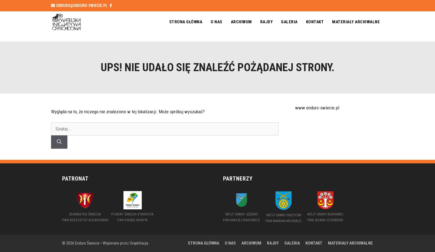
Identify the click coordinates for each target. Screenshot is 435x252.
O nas (216, 21)
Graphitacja (139, 243)
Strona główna (186, 21)
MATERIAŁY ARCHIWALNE (356, 21)
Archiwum (241, 21)
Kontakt (315, 21)
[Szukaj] (59, 142)
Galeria (289, 21)
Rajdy (266, 21)
